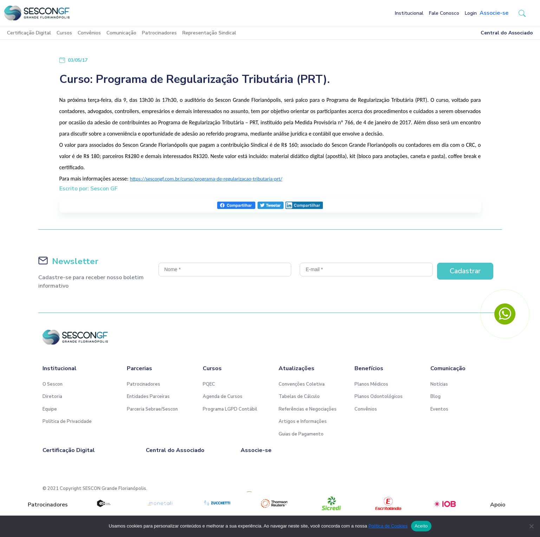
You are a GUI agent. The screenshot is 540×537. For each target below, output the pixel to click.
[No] (531, 526)
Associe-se (494, 13)
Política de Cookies (388, 526)
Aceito (421, 526)
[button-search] (522, 13)
